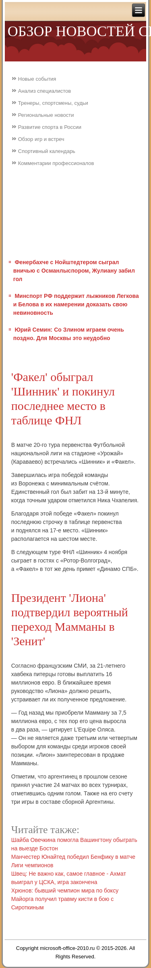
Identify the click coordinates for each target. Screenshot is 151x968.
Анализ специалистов (44, 91)
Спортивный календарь (46, 151)
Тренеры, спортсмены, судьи (53, 103)
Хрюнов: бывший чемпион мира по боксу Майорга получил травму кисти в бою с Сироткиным (64, 899)
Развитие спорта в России (49, 127)
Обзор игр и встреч (41, 139)
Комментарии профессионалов (56, 163)
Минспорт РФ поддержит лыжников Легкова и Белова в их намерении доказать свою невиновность (76, 304)
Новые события (37, 79)
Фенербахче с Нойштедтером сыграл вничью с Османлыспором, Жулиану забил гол (74, 270)
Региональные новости (46, 115)
